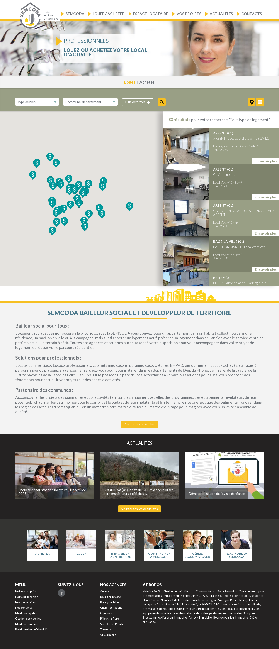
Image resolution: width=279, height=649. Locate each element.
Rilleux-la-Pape (109, 618)
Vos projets (189, 13)
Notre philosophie (26, 596)
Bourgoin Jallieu (110, 602)
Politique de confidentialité (32, 629)
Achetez (147, 82)
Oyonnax (106, 613)
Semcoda (75, 13)
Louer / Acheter (109, 13)
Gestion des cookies (28, 618)
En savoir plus (266, 161)
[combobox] (90, 102)
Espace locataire (150, 13)
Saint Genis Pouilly (112, 624)
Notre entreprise (25, 591)
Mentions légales (26, 613)
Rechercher (162, 102)
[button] (88, 184)
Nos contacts (23, 607)
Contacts (251, 13)
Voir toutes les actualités (139, 509)
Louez (130, 82)
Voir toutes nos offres (139, 424)
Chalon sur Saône (111, 607)
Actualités (221, 13)
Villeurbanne (108, 635)
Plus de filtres (137, 102)
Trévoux (105, 629)
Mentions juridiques (27, 624)
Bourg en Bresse (110, 596)
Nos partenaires (25, 602)
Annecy (105, 591)
